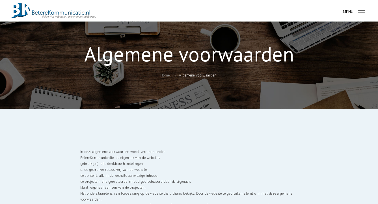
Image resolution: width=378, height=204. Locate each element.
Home (165, 75)
